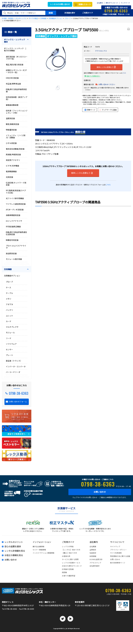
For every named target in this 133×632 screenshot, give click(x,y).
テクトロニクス (101, 51)
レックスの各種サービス (71, 562)
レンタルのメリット (13, 542)
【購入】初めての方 (69, 553)
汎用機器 (43, 18)
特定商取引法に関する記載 (120, 556)
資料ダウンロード (112, 3)
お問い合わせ (100, 491)
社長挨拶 (93, 553)
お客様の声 (66, 556)
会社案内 (100, 3)
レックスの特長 (68, 546)
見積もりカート (84, 4)
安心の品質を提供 (12, 546)
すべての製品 (33, 18)
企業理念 (93, 549)
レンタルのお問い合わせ (60, 4)
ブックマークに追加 (108, 110)
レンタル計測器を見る (14, 551)
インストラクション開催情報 (43, 553)
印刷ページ (91, 110)
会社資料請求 (94, 566)
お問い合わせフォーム (18, 401)
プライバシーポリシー (118, 549)
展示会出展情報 (38, 546)
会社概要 (93, 546)
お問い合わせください (106, 84)
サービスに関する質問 (70, 559)
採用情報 (93, 556)
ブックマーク (125, 3)
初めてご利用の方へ (93, 76)
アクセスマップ (95, 562)
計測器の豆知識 (68, 569)
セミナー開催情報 (39, 549)
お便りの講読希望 (68, 575)
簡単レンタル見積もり (106, 67)
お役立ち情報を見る (13, 555)
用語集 (64, 572)
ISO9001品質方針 (96, 559)
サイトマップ (115, 546)
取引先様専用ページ (117, 562)
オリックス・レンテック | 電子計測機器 (16, 49)
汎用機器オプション (55, 18)
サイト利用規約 (116, 553)
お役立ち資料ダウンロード (72, 566)
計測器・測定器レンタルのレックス (14, 18)
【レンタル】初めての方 (71, 549)
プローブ (68, 18)
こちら (124, 73)
